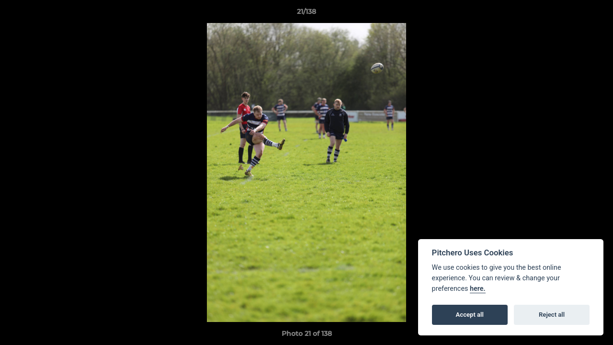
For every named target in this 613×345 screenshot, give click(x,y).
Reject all (552, 314)
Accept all (470, 314)
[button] (596, 14)
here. (478, 289)
